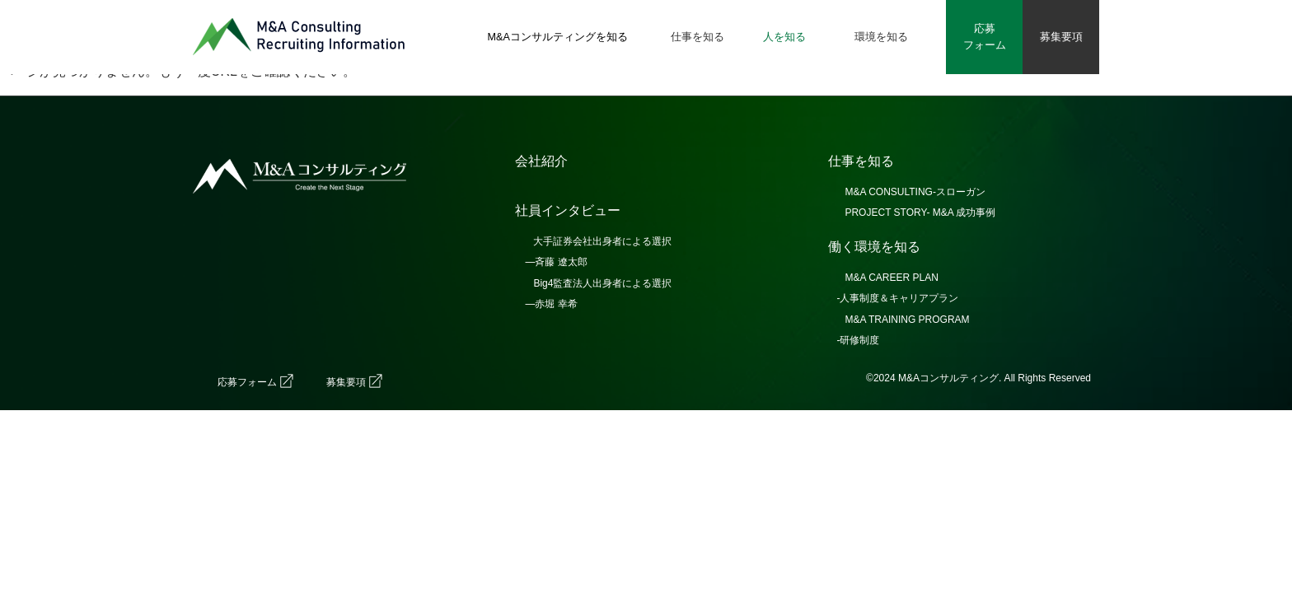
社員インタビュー (567, 210)
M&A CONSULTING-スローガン (915, 192)
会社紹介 (541, 161)
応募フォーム (247, 382)
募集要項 (346, 382)
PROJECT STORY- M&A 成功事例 (920, 212)
